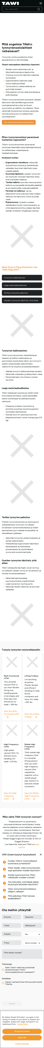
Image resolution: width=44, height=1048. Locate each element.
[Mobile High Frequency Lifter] (32, 730)
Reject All (22, 1038)
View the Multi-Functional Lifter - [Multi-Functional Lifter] (11, 714)
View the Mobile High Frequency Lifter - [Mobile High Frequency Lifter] (32, 796)
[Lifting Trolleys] (32, 662)
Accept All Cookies (22, 1031)
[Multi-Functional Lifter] (11, 662)
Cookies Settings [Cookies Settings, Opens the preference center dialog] (22, 1044)
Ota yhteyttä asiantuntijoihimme (19, 122)
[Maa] (32, 934)
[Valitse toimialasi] (32, 943)
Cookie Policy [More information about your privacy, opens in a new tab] (22, 1024)
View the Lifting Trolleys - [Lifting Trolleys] (32, 715)
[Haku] (39, 9)
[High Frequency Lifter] (11, 730)
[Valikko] (41, 3)
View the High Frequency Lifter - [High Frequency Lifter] (12, 796)
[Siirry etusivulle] (10, 3)
